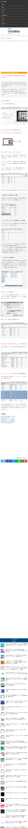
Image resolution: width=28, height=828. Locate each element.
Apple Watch (4, 15)
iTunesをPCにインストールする (7, 418)
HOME (3, 4)
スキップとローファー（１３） (13, 522)
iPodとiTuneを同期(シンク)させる (17, 407)
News (3, 7)
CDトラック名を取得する (8, 249)
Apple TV (3, 23)
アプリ (3, 26)
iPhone (3, 9)
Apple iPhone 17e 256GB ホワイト (6, 484)
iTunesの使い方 (9, 38)
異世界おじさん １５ (5, 522)
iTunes (3, 20)
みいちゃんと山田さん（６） (21, 522)
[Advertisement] (14, 56)
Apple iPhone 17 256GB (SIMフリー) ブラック (17, 484)
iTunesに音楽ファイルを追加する (8, 421)
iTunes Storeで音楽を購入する (7, 422)
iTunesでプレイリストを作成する (8, 420)
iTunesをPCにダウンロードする (7, 417)
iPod (3, 18)
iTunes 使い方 (14, 30)
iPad (3, 12)
